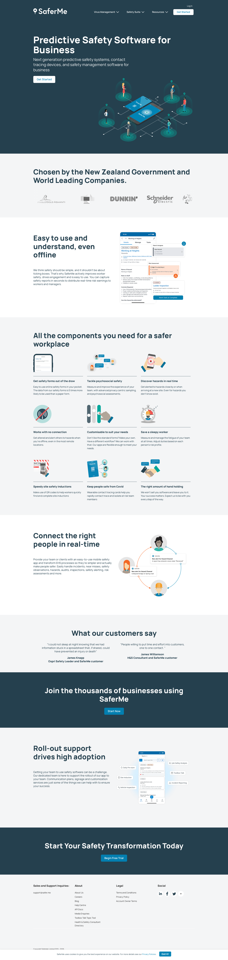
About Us (79, 892)
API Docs (79, 909)
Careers (78, 896)
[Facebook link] (167, 894)
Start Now (114, 711)
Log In (189, 6)
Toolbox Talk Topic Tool (85, 917)
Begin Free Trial (114, 858)
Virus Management (106, 12)
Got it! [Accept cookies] (165, 954)
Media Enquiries (82, 913)
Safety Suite (135, 12)
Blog (77, 901)
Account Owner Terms (126, 901)
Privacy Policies (149, 954)
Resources (160, 12)
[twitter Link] (174, 894)
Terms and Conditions (126, 892)
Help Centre (80, 905)
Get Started (183, 12)
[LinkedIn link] (160, 894)
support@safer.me (42, 892)
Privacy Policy (122, 896)
